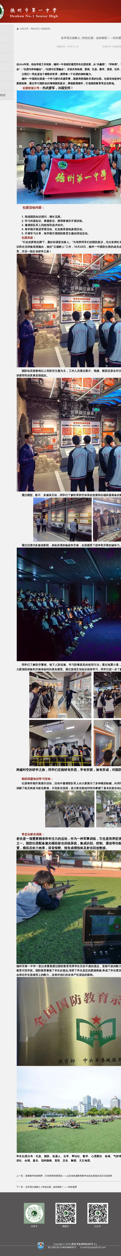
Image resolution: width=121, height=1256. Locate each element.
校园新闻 (45, 28)
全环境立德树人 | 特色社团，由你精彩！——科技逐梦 (51, 1187)
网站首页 (35, 28)
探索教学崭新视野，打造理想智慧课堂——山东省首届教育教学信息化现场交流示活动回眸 (68, 1176)
